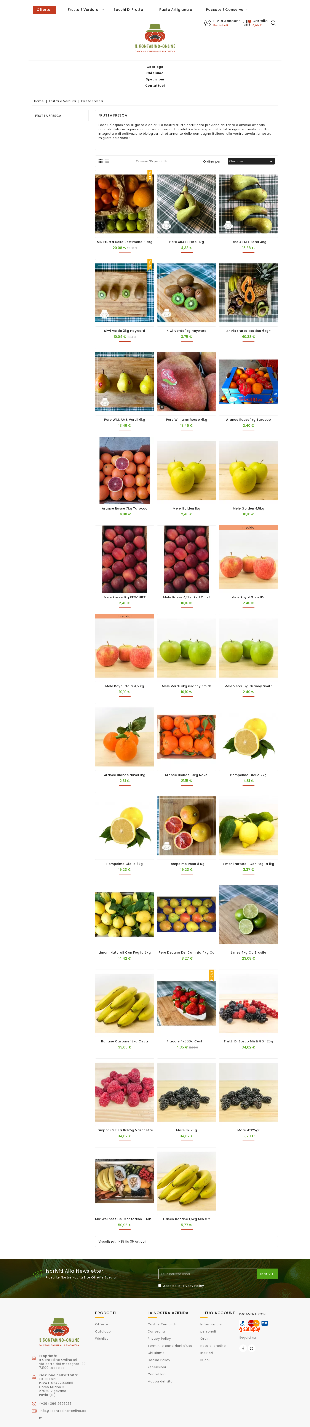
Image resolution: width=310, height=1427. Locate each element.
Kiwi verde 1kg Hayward (187, 312)
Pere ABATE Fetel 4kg (248, 223)
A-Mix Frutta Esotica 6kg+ (248, 312)
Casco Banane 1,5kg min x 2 (186, 1200)
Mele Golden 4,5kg (248, 489)
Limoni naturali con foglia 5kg (125, 934)
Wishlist (101, 1320)
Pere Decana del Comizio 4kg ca (187, 934)
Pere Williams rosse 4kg (186, 401)
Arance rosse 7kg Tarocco (124, 489)
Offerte (101, 1305)
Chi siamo (61, 8)
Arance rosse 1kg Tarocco (248, 401)
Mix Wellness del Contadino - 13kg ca (127, 1200)
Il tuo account (217, 1294)
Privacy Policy (193, 1267)
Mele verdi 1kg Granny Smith (248, 667)
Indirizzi (206, 1334)
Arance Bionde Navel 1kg (124, 756)
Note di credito (213, 1327)
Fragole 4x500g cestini (186, 1022)
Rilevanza (251, 142)
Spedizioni (84, 8)
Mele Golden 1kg (186, 489)
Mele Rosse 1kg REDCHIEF (125, 578)
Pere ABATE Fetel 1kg (186, 223)
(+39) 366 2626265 (55, 1385)
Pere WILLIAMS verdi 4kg (124, 401)
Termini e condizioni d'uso (170, 1327)
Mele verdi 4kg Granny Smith (186, 667)
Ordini (205, 1320)
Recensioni (157, 1348)
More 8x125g (186, 1111)
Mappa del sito (160, 1362)
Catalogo (39, 8)
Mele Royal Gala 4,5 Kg (124, 667)
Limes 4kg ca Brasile (248, 934)
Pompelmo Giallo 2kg (248, 756)
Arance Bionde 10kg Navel (186, 756)
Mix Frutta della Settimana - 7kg (124, 223)
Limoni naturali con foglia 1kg (248, 845)
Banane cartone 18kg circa (124, 1022)
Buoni (205, 1341)
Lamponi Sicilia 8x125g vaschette (124, 1111)
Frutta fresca (48, 96)
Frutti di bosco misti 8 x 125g (248, 1022)
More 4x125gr (248, 1111)
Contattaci (108, 8)
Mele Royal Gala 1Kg (249, 578)
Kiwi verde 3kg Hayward (124, 312)
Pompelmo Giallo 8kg (124, 845)
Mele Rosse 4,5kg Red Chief (186, 578)
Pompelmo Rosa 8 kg (187, 845)
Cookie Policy (159, 1341)
